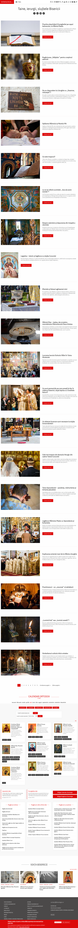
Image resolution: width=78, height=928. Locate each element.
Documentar (23, 884)
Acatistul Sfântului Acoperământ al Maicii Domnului (12, 833)
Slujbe (56, 707)
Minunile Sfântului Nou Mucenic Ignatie (10, 887)
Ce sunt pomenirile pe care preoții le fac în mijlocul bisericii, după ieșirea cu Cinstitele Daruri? (58, 390)
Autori (29, 902)
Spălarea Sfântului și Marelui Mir (54, 124)
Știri (5, 916)
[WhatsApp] (70, 1)
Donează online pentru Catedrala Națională (62, 910)
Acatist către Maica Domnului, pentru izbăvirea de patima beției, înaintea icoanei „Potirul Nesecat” (64, 814)
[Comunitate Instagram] (72, 1)
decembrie (63, 702)
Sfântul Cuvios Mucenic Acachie (67, 725)
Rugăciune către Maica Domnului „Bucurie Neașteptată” (38, 816)
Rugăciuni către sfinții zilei (39, 804)
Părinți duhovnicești (33, 904)
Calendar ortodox (39, 697)
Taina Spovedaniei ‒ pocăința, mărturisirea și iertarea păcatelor (59, 489)
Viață (33, 737)
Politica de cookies (56, 908)
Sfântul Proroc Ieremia (41, 725)
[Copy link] (44, 13)
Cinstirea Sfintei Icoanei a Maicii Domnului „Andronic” (15, 769)
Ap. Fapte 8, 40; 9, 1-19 (6, 797)
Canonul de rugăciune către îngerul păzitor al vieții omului (13, 823)
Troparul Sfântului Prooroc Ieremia (36, 824)
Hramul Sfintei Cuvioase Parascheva (13, 919)
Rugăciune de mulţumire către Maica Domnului (11, 844)
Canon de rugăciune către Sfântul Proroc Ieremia (38, 820)
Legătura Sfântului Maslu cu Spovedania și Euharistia (58, 522)
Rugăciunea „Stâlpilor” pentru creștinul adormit (57, 58)
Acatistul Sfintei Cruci (7, 840)
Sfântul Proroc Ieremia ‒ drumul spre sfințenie (27, 887)
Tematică (29, 908)
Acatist (56, 756)
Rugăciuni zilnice (13, 804)
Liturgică (6, 908)
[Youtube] (64, 1)
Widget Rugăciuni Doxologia (65, 796)
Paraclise (38, 707)
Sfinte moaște (64, 737)
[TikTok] (68, 1)
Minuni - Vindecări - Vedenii (7, 884)
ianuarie (14, 702)
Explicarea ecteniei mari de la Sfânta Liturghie (59, 554)
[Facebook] (62, 1)
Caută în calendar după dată (22, 716)
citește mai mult (47, 37)
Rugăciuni (47, 707)
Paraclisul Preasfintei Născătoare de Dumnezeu (11, 815)
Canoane (30, 707)
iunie (33, 702)
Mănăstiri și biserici (32, 912)
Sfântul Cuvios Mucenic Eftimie (41, 743)
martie (23, 702)
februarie (19, 702)
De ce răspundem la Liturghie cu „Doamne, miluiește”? (58, 91)
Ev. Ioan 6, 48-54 (31, 797)
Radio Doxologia (31, 919)
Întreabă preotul (8, 912)
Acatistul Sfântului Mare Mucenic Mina (63, 841)
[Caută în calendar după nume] (25, 713)
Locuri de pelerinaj (58, 739)
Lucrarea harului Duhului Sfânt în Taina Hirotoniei (57, 356)
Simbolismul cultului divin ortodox (55, 653)
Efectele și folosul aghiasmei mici (54, 289)
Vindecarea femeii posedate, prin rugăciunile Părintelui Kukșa (48, 888)
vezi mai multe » (73, 869)
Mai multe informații (24, 927)
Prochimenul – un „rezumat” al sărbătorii (57, 587)
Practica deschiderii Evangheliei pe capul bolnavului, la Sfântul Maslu (57, 25)
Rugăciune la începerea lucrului (9, 827)
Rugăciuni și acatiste (65, 804)
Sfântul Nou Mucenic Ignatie (17, 746)
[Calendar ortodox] (55, 1)
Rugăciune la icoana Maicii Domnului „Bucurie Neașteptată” (37, 812)
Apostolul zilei (6, 791)
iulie (36, 702)
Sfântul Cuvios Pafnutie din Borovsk (69, 763)
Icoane (9, 739)
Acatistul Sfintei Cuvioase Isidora (36, 808)
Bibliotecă (7, 910)
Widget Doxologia (32, 916)
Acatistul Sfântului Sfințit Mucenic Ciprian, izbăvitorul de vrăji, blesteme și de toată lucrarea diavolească (64, 846)
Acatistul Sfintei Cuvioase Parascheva (11, 837)
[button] (18, 2)
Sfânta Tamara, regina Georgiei (41, 763)
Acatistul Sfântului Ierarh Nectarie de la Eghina (63, 830)
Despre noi (53, 906)
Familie (6, 906)
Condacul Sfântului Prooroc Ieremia (36, 827)
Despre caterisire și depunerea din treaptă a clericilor (58, 224)
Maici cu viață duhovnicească (35, 906)
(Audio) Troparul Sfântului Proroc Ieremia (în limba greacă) (39, 831)
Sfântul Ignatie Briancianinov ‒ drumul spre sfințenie (67, 887)
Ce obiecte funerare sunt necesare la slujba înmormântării (58, 422)
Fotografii (4, 761)
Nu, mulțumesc (66, 922)
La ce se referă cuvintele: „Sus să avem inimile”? (57, 191)
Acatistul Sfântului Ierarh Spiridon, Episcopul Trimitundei (65, 823)
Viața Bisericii (39, 864)
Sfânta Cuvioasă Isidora (67, 745)
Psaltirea (4, 830)
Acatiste (22, 707)
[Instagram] (66, 1)
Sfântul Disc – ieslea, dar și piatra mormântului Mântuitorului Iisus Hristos (57, 323)
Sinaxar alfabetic (32, 910)
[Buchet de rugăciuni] (58, 1)
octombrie (51, 702)
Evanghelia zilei (32, 791)
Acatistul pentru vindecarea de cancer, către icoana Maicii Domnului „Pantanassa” (64, 809)
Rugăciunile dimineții (7, 808)
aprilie (27, 702)
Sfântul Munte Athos (67, 739)
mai (31, 702)
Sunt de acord (58, 922)
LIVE (52, 1)
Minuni (7, 757)
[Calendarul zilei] (57, 1)
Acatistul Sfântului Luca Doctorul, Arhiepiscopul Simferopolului (62, 838)
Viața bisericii (8, 902)
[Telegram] (74, 1)
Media (5, 914)
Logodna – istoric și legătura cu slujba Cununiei (38, 256)
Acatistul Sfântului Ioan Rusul (61, 834)
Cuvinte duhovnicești (9, 904)
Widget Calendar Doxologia (65, 792)
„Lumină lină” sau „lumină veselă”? (55, 620)
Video (41, 737)
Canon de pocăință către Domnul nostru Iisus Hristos (13, 819)
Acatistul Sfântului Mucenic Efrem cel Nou (64, 827)
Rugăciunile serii (6, 811)
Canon (30, 737)
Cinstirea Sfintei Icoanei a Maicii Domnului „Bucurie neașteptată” (16, 726)
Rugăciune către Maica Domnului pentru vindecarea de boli (63, 819)
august (40, 702)
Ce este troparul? (48, 157)
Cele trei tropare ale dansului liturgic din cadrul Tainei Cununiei (57, 456)
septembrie (45, 702)
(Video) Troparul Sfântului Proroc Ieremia (38, 834)
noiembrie (57, 702)
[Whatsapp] (37, 13)
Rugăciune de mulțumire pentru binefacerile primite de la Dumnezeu (13, 848)
